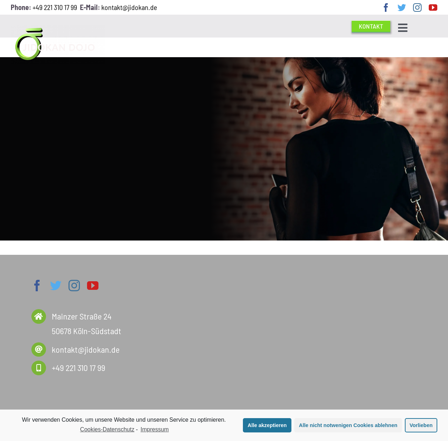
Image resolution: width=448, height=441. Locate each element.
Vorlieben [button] (421, 425)
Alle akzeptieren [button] (267, 425)
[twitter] (401, 7)
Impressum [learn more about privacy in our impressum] (155, 429)
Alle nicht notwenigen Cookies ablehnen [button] (348, 425)
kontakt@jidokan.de (129, 7)
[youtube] (433, 7)
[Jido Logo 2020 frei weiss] (58, 28)
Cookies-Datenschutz (107, 429)
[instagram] (417, 7)
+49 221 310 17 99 (54, 7)
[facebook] (386, 7)
